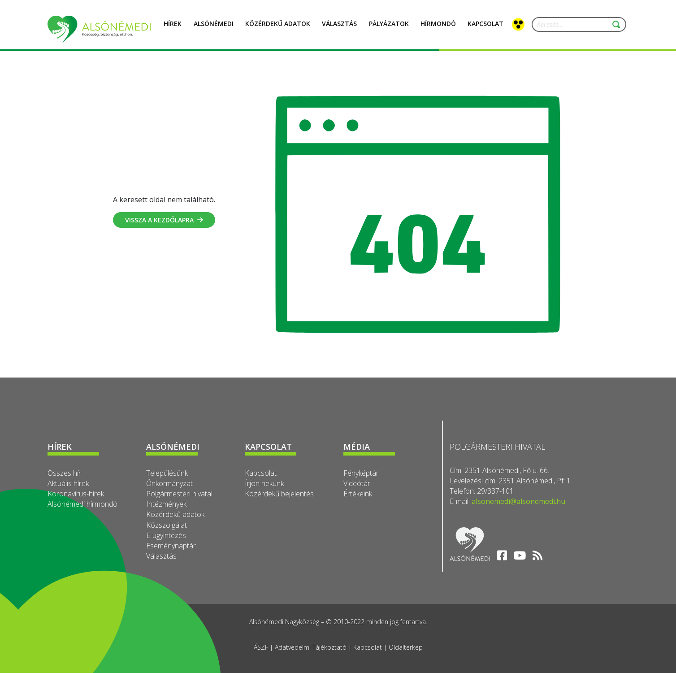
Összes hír (64, 473)
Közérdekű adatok (175, 514)
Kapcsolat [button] (485, 28)
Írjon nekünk (264, 483)
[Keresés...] (575, 24)
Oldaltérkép (406, 647)
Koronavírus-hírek (76, 494)
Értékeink (357, 494)
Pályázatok (389, 28)
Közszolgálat (166, 525)
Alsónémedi (214, 28)
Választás (339, 28)
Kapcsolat (261, 473)
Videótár (356, 483)
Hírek (173, 28)
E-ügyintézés (166, 535)
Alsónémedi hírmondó (82, 504)
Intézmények (166, 504)
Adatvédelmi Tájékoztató (311, 647)
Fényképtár (361, 473)
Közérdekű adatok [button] (277, 28)
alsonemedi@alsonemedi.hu (518, 501)
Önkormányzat (169, 483)
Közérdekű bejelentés (279, 494)
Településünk (167, 473)
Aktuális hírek (68, 483)
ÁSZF (261, 647)
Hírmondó (438, 28)
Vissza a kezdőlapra (164, 220)
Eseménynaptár (171, 546)
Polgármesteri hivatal (179, 494)
